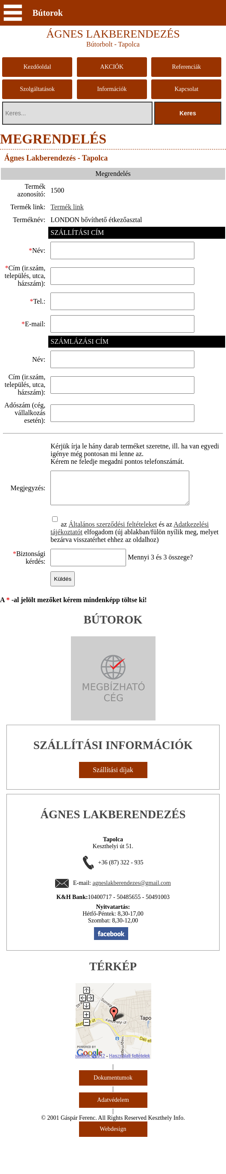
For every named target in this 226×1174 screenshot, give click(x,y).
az (62, 561)
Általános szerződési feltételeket (110, 561)
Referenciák (186, 67)
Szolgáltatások (37, 89)
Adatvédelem (113, 1137)
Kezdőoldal (37, 67)
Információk (111, 89)
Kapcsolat (186, 89)
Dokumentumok (113, 1115)
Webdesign (113, 1166)
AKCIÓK (111, 67)
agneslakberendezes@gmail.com (131, 920)
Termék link (65, 207)
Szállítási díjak (113, 807)
